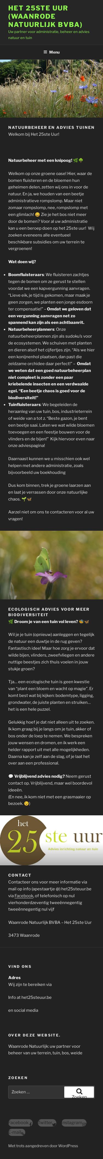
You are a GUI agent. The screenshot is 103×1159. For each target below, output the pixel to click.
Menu (51, 52)
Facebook (24, 895)
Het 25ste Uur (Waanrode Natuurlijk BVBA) (45, 16)
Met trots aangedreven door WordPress (43, 1145)
